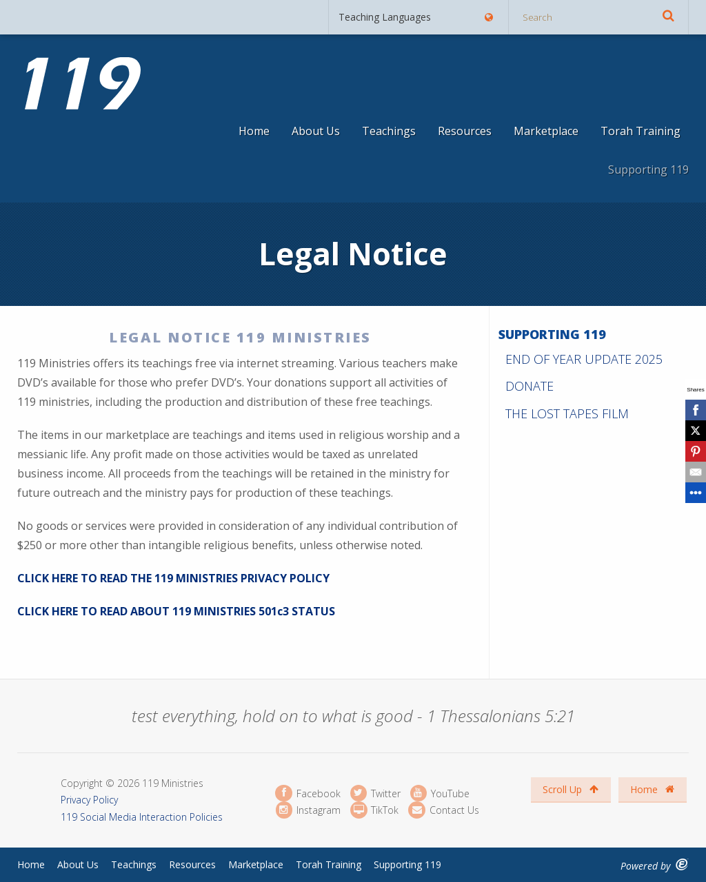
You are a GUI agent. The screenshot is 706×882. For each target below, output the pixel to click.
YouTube (440, 793)
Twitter (375, 793)
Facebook (307, 793)
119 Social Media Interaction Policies (142, 816)
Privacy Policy (89, 799)
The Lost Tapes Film (567, 413)
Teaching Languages (416, 16)
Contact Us (443, 810)
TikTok (374, 810)
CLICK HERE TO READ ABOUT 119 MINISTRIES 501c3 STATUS (176, 611)
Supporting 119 (648, 169)
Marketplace (546, 131)
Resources (465, 131)
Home (254, 131)
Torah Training (640, 131)
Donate (529, 386)
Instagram (308, 810)
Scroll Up (570, 789)
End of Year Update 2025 (584, 359)
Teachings (389, 131)
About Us (316, 131)
